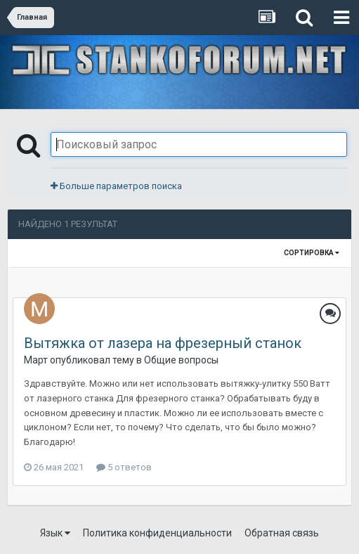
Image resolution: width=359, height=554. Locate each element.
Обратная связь (281, 533)
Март (36, 360)
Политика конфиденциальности (157, 533)
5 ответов (124, 467)
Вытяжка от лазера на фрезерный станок (162, 343)
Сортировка (311, 253)
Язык (55, 533)
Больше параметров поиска (116, 186)
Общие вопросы (181, 360)
